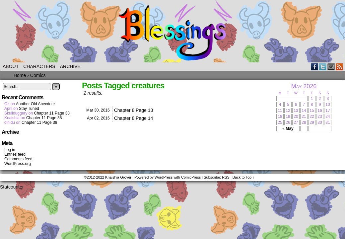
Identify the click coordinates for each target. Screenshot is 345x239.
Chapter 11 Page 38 (51, 113)
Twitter (323, 66)
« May (287, 128)
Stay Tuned (29, 108)
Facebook (314, 66)
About (11, 66)
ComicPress (191, 177)
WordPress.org (17, 163)
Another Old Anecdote (35, 104)
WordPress (163, 177)
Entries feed (15, 154)
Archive (70, 66)
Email (331, 66)
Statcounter (12, 187)
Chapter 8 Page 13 (133, 110)
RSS (339, 66)
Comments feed (18, 159)
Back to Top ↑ (243, 177)
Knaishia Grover (118, 177)
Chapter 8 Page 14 (133, 118)
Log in (9, 149)
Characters (39, 66)
